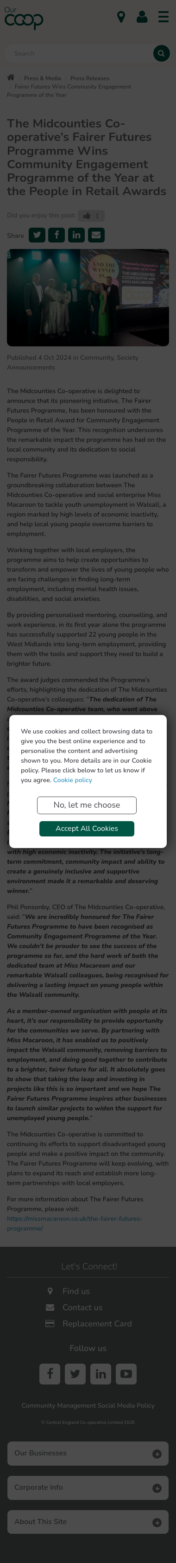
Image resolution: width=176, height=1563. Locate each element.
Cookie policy (72, 780)
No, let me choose (87, 804)
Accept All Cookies (87, 828)
